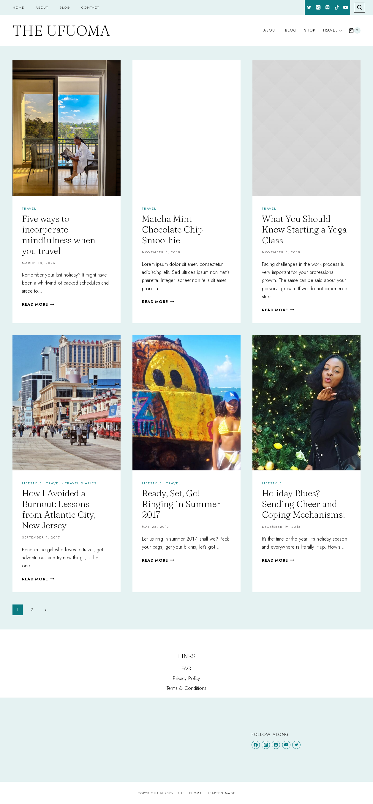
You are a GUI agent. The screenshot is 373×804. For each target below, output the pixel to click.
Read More (38, 304)
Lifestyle (32, 483)
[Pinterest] (327, 7)
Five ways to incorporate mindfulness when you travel (58, 234)
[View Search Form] (359, 7)
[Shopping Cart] (355, 30)
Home (18, 7)
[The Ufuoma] (61, 30)
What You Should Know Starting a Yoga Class (304, 229)
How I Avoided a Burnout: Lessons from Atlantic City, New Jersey (59, 509)
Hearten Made (221, 793)
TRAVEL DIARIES (81, 483)
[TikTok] (336, 7)
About (42, 7)
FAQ (187, 668)
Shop (309, 30)
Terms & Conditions (187, 688)
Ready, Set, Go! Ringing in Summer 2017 (181, 504)
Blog (65, 7)
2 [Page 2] (32, 610)
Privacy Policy (186, 678)
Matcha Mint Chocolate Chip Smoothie (172, 229)
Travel (29, 208)
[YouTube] (345, 7)
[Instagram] (318, 7)
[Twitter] (309, 7)
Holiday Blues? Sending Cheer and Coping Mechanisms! (303, 504)
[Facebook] (256, 745)
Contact (90, 7)
